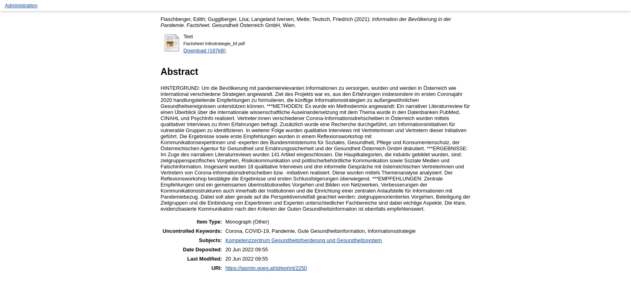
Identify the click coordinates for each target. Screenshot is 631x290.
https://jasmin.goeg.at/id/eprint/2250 (266, 268)
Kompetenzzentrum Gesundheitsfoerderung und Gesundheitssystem (303, 240)
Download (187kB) (205, 51)
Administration (21, 5)
